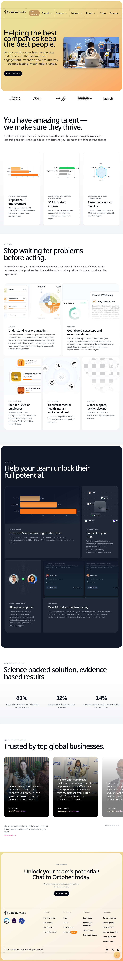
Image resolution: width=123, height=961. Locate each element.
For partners (48, 927)
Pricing (103, 13)
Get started (10, 836)
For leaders (47, 923)
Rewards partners (90, 935)
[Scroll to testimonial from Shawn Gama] (112, 825)
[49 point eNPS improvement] (22, 189)
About (65, 923)
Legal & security (109, 937)
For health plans (49, 932)
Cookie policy (108, 927)
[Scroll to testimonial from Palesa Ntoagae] (114, 825)
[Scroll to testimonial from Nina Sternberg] (116, 825)
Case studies (68, 927)
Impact (91, 13)
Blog (65, 918)
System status (88, 930)
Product (47, 13)
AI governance (109, 941)
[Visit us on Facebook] (107, 950)
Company (114, 13)
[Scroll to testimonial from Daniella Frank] (108, 825)
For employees (49, 918)
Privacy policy (108, 923)
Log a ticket (87, 918)
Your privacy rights (110, 932)
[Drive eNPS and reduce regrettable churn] (42, 522)
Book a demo (61, 893)
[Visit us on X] (113, 950)
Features (76, 13)
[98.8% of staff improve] (61, 189)
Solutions (62, 13)
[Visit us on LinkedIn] (118, 950)
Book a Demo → (13, 73)
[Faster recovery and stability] (101, 189)
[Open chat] (117, 955)
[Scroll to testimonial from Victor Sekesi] (110, 825)
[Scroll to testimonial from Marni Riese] (106, 825)
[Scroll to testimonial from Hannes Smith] (118, 825)
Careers (70, 932)
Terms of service (109, 918)
